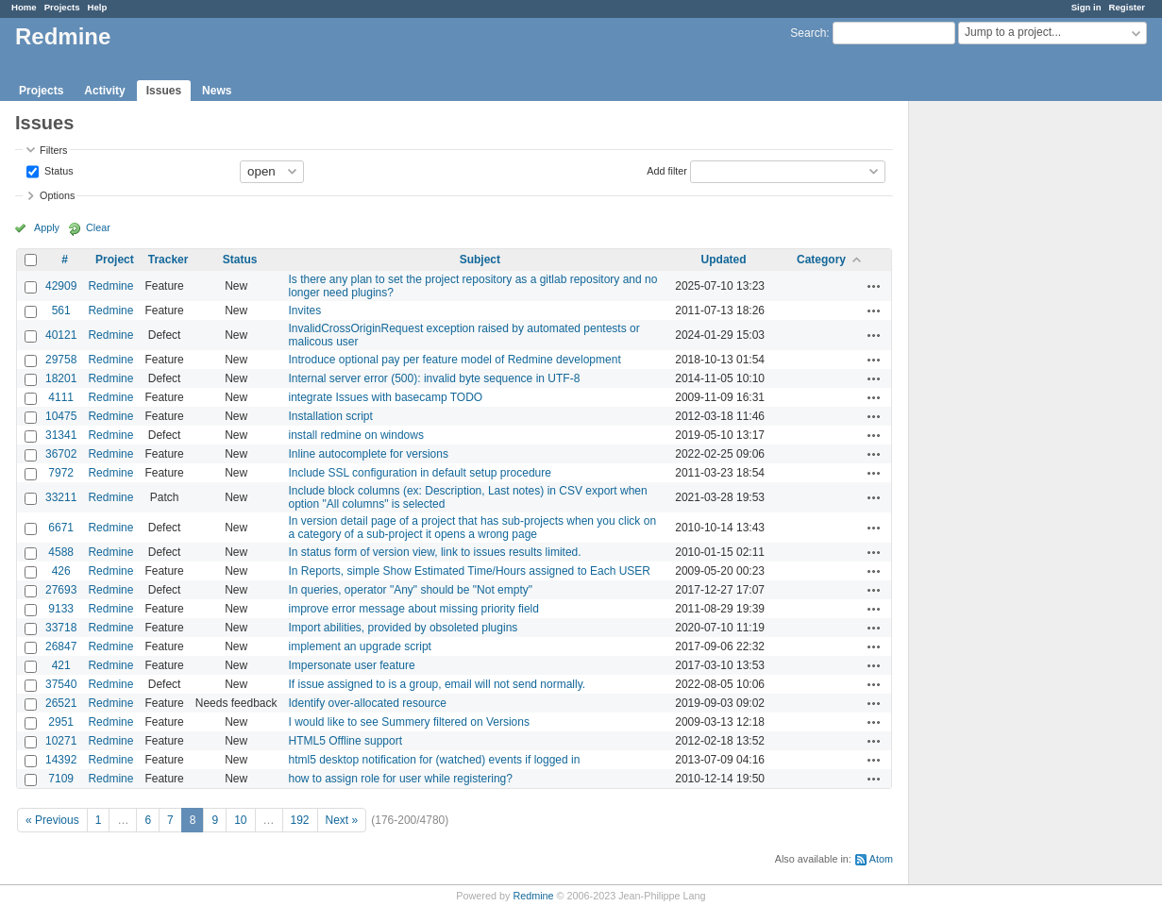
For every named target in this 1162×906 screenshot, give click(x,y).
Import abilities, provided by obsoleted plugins (403, 627)
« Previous (52, 820)
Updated (724, 259)
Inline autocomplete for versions (368, 454)
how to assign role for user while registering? (401, 778)
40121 (60, 335)
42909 (60, 286)
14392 (60, 759)
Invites (305, 310)
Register (1127, 7)
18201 (60, 378)
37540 (60, 684)
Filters (53, 150)
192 (300, 820)
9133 (61, 608)
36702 (60, 454)
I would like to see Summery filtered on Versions (409, 722)
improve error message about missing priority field (414, 608)
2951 (61, 722)
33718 (60, 627)
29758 (60, 359)
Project (114, 259)
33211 (60, 497)
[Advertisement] (1003, 397)
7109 (61, 778)
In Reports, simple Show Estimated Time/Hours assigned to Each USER (470, 571)
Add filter (667, 170)
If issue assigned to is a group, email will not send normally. (437, 684)
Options (57, 195)
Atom (881, 858)
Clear (98, 227)
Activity (104, 90)
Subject (480, 259)
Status (58, 170)
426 (61, 571)
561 (61, 310)
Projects (62, 7)
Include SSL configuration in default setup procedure (420, 472)
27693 (60, 589)
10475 (60, 416)
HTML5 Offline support (346, 740)
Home (24, 7)
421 (61, 665)
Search (808, 33)
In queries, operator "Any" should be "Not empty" (411, 589)
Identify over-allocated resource (367, 703)
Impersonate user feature (352, 665)
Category (821, 259)
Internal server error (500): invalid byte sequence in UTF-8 (435, 378)
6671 (61, 527)
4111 (61, 397)
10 (240, 820)
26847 (60, 646)
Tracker (168, 259)
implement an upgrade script (360, 646)
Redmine (110, 286)
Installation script (331, 416)
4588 (61, 552)
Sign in (1086, 7)
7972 (61, 472)
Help (98, 7)
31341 (60, 435)
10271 (60, 740)
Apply (46, 227)
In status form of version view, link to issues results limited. (435, 552)
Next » (342, 820)
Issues (163, 90)
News (216, 90)
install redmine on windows (356, 435)
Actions (874, 286)
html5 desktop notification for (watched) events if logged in (435, 759)
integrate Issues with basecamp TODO (386, 397)
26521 (60, 703)
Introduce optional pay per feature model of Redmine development (455, 359)
